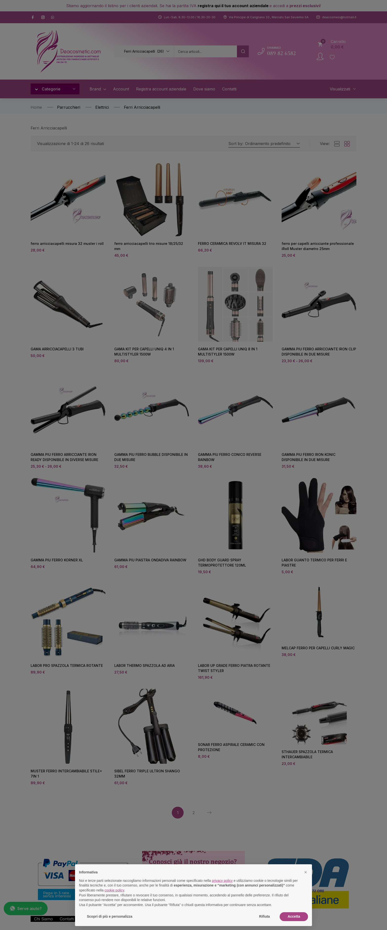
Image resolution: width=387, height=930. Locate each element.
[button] (306, 872)
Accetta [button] (294, 916)
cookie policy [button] (114, 890)
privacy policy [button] (222, 881)
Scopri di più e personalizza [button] (109, 916)
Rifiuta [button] (264, 916)
